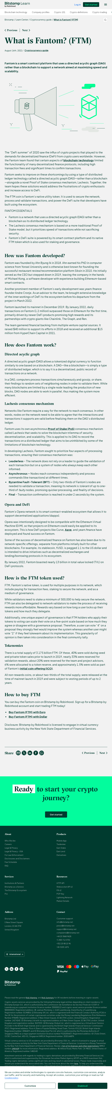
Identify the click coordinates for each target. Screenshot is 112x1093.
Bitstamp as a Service (14, 887)
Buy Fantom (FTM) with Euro (27, 712)
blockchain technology (78, 160)
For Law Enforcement (14, 855)
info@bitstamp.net (65, 922)
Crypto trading (99, 12)
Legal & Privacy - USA (14, 851)
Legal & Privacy (11, 848)
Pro (6, 894)
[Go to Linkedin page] (11, 969)
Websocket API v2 (65, 887)
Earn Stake (61, 848)
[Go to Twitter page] (6, 969)
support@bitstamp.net (66, 929)
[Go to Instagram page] (21, 969)
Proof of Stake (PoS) (61, 428)
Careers (8, 844)
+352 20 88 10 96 (64, 943)
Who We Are (10, 841)
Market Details (63, 901)
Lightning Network (64, 897)
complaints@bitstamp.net (68, 933)
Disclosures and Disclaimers (17, 859)
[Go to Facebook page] (16, 969)
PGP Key (60, 894)
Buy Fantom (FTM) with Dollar (28, 716)
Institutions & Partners (14, 883)
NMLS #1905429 (78, 1087)
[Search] (105, 20)
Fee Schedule (11, 862)
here (76, 1063)
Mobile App (61, 841)
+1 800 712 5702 (63, 940)
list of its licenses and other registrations (80, 1046)
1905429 (15, 1049)
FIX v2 (59, 890)
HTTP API (60, 883)
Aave (68, 529)
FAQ (6, 866)
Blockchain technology (16, 12)
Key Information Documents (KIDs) (61, 1066)
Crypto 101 (59, 12)
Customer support (65, 918)
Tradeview (61, 844)
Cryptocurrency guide (36, 50)
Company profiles (40, 12)
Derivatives (61, 855)
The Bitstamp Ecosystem (16, 890)
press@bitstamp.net (65, 926)
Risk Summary (48, 998)
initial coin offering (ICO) (36, 668)
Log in (77, 4)
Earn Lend (61, 851)
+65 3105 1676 (63, 947)
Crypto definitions (79, 12)
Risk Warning (31, 998)
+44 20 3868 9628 (64, 936)
